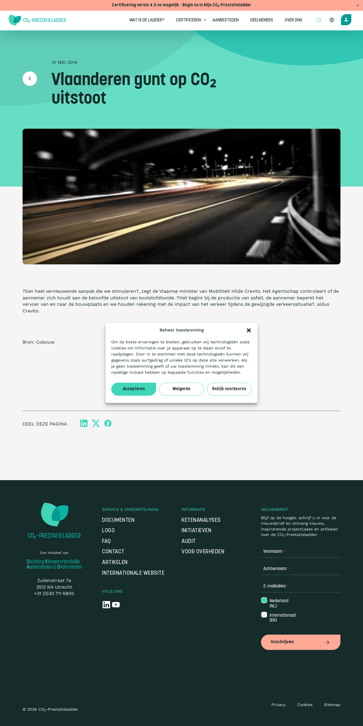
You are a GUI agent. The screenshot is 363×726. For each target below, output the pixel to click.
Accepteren (134, 389)
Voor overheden (203, 552)
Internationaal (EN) (279, 618)
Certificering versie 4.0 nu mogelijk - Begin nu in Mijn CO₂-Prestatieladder (181, 5)
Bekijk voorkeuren (229, 389)
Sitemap (332, 704)
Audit (189, 541)
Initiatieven (196, 531)
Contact (113, 552)
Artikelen (115, 562)
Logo (108, 531)
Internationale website (133, 573)
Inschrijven (301, 642)
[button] (249, 330)
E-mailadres (276, 586)
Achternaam (276, 569)
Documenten (118, 520)
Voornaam (274, 551)
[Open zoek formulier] (319, 20)
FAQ (106, 541)
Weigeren (181, 389)
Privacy (278, 704)
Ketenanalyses (201, 520)
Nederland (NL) (278, 603)
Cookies (304, 704)
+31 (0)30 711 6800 (54, 593)
